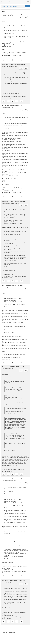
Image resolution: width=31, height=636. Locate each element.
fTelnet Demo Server (7, 2)
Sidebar (27, 6)
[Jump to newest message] (21, 60)
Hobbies (15, 6)
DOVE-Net (9, 6)
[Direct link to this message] (12, 60)
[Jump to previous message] (8, 60)
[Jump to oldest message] (3, 60)
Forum (3, 6)
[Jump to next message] (16, 60)
